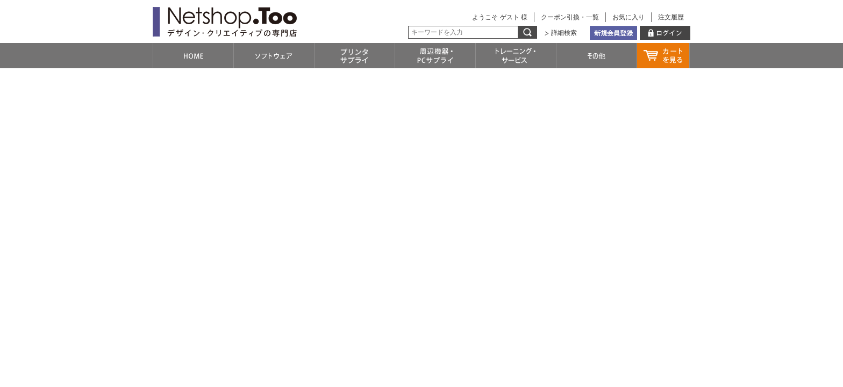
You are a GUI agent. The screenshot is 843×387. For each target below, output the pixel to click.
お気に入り (628, 17)
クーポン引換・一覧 (570, 17)
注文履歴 (671, 17)
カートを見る (663, 55)
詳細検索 (564, 33)
